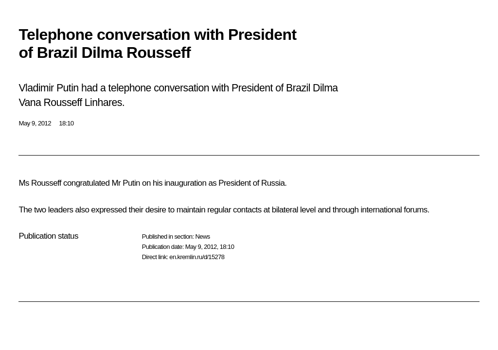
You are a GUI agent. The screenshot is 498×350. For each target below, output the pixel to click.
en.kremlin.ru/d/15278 (196, 257)
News (202, 236)
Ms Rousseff (39, 183)
